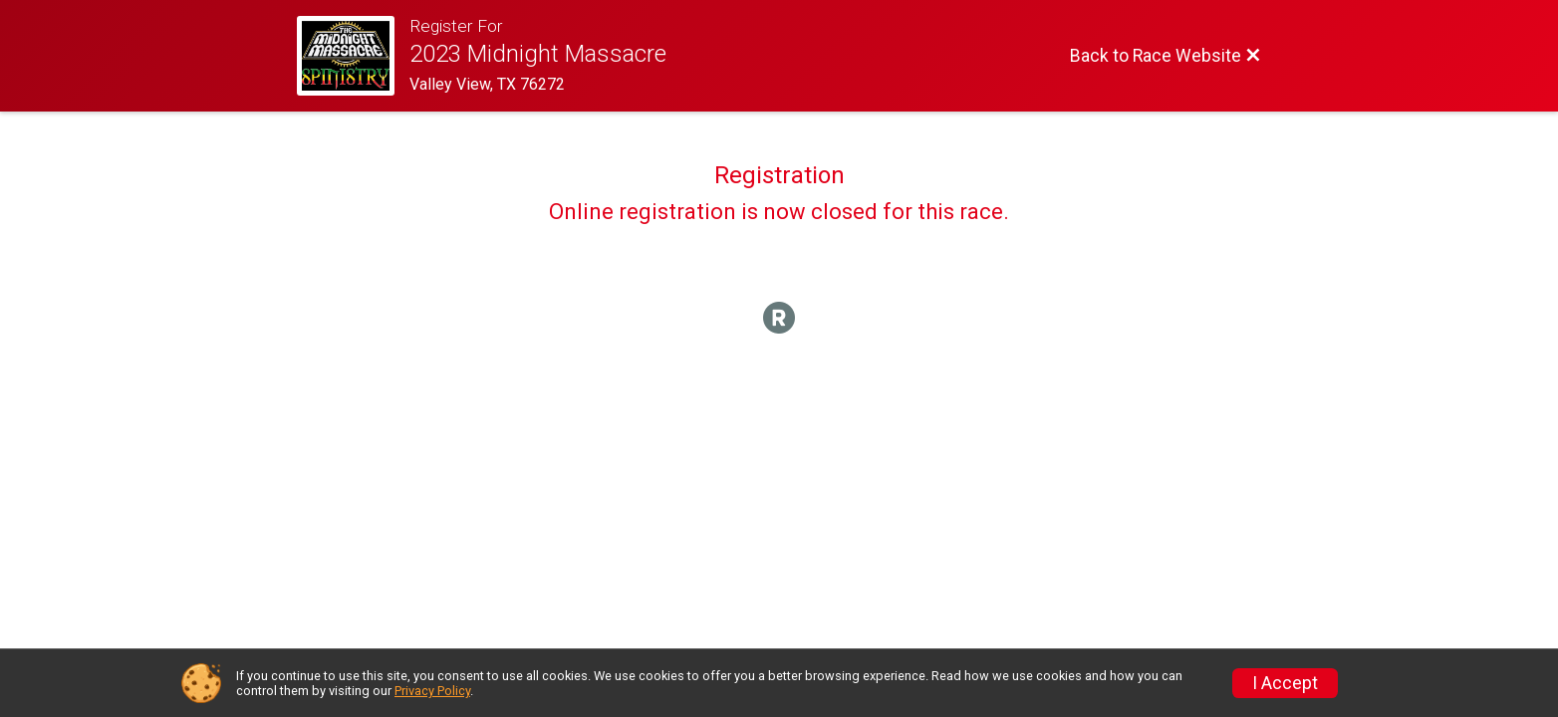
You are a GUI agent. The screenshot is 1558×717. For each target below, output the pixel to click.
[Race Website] (353, 56)
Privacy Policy (432, 690)
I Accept (1285, 683)
